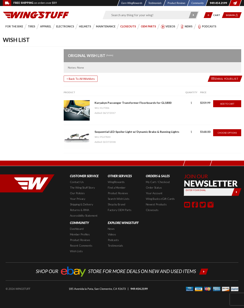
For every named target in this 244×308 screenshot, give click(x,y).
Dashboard (77, 228)
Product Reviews (118, 193)
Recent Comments (81, 245)
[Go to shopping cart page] (218, 15)
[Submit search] (193, 15)
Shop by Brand (116, 204)
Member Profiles (80, 234)
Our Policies (77, 193)
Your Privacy (77, 198)
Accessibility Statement (84, 215)
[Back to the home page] (36, 14)
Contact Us (77, 182)
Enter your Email (196, 190)
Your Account (154, 193)
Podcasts (113, 240)
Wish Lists (76, 251)
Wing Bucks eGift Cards (160, 198)
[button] (208, 15)
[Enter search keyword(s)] (147, 15)
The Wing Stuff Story (82, 187)
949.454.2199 (139, 288)
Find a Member (117, 187)
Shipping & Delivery (81, 204)
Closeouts (152, 210)
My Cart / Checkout (158, 182)
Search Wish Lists (118, 198)
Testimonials (115, 245)
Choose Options (227, 132)
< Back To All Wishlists (81, 78)
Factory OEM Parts (119, 210)
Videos (112, 234)
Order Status (154, 187)
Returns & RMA (79, 210)
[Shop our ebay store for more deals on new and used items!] (122, 271)
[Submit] (236, 192)
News (111, 228)
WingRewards (116, 182)
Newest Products (156, 204)
